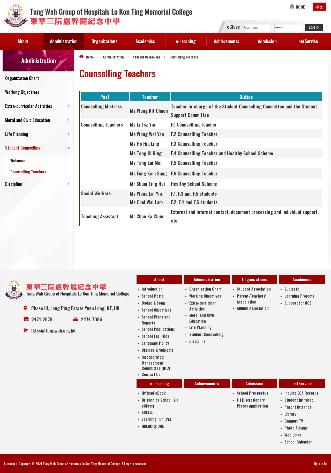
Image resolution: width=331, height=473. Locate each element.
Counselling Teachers (28, 172)
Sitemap (9, 463)
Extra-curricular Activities (28, 106)
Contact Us (151, 374)
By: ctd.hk (320, 463)
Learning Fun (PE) (156, 419)
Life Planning (16, 134)
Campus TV (293, 421)
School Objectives (156, 310)
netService (313, 39)
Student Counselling (146, 57)
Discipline (13, 184)
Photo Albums (296, 428)
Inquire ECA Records (301, 393)
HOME (297, 7)
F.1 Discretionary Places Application (252, 403)
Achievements (226, 41)
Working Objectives (22, 92)
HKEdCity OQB (153, 426)
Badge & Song (153, 303)
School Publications (158, 329)
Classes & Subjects (158, 350)
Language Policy (155, 343)
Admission (273, 39)
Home (90, 57)
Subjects (291, 289)
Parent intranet (297, 407)
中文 (319, 7)
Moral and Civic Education (27, 120)
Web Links (292, 435)
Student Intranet (298, 400)
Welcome (17, 161)
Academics (151, 39)
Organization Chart (22, 78)
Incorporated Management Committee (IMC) (156, 362)
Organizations (108, 39)
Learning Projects (299, 296)
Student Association (254, 289)
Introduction (152, 289)
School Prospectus (252, 393)
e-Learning (191, 39)
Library (290, 414)
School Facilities (155, 336)
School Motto (153, 296)
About (30, 39)
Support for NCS (298, 303)
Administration (67, 39)
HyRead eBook (154, 393)
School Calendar (298, 442)
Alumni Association (253, 308)
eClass (147, 412)
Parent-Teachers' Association (251, 299)
